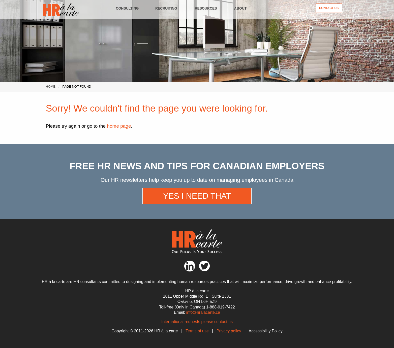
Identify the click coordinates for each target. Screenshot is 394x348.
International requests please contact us (197, 322)
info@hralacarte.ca (203, 312)
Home (50, 86)
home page (119, 126)
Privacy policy (229, 331)
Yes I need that (197, 195)
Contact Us (329, 8)
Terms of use (197, 331)
